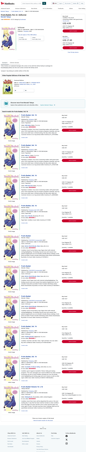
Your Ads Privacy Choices (42, 449)
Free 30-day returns (73, 52)
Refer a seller (25, 444)
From (24, 38)
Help (82, 3)
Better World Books (30, 306)
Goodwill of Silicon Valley (32, 366)
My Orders (10, 444)
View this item (66, 21)
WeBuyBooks (28, 397)
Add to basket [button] (73, 31)
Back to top (43, 428)
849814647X (22, 82)
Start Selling (82, 8)
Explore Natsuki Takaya (47, 105)
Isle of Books (29, 216)
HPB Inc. (27, 155)
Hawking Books (29, 336)
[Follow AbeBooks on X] (67, 439)
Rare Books (34, 8)
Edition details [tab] (14, 62)
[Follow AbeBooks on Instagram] (67, 443)
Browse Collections (20, 8)
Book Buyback (25, 441)
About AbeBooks (41, 435)
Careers (38, 441)
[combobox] (31, 3)
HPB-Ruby (28, 125)
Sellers (71, 8)
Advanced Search (5, 8)
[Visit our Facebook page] (67, 436)
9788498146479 (35, 82)
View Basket (10, 446)
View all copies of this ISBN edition (27, 34)
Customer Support (55, 438)
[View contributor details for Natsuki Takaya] (6, 17)
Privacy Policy (40, 446)
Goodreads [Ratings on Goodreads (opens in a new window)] (23, 19)
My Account (68, 3)
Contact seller (24, 137)
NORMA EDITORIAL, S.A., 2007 (28, 84)
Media (38, 438)
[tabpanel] (30, 68)
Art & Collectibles (47, 8)
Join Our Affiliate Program (28, 438)
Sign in (60, 3)
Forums (38, 444)
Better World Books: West (32, 246)
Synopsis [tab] (4, 62)
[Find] (44, 3)
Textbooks (61, 8)
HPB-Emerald (29, 185)
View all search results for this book (43, 420)
